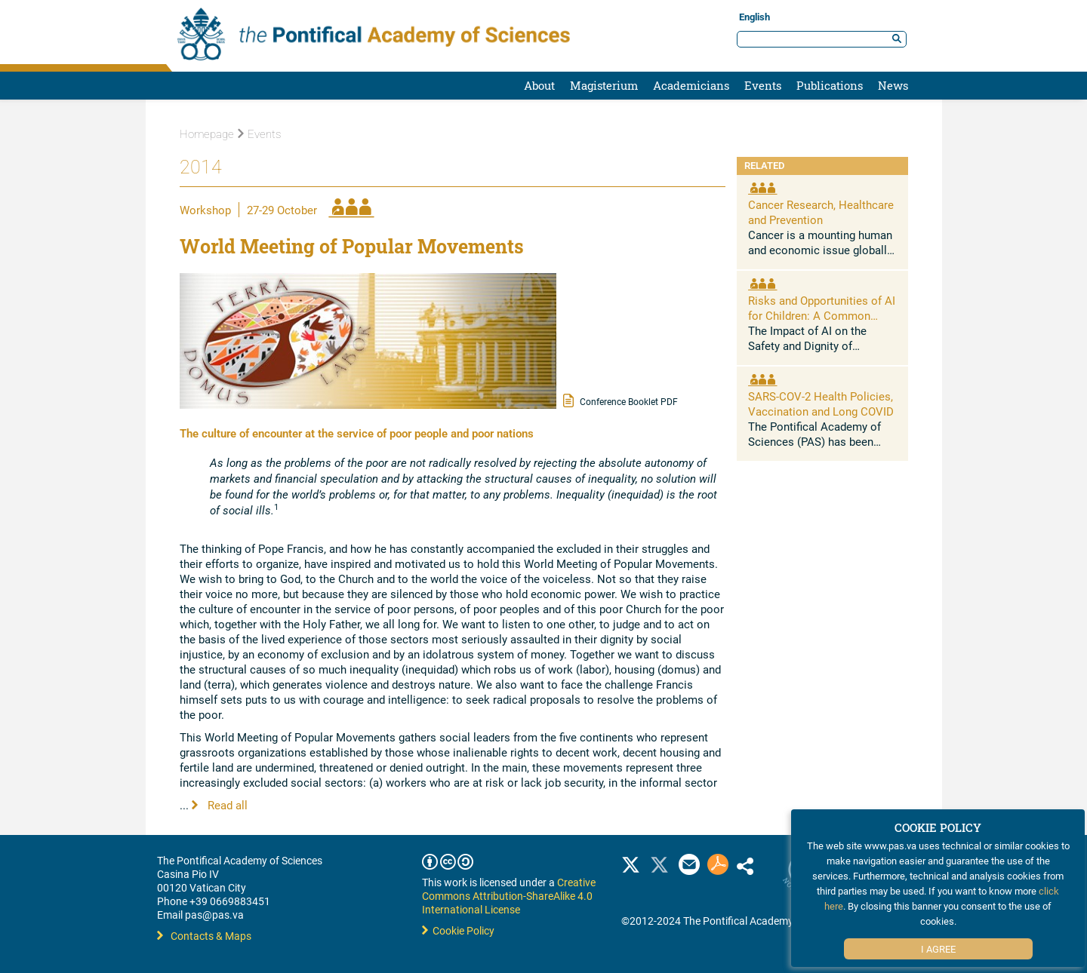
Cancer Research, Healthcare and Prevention (821, 212)
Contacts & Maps (204, 935)
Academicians (691, 85)
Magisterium (604, 85)
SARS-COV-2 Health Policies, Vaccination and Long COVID (821, 403)
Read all (220, 804)
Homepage (207, 134)
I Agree (938, 949)
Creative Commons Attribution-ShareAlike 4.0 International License (509, 895)
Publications (829, 85)
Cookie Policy (458, 930)
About (539, 85)
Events (762, 85)
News (893, 85)
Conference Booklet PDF (620, 400)
